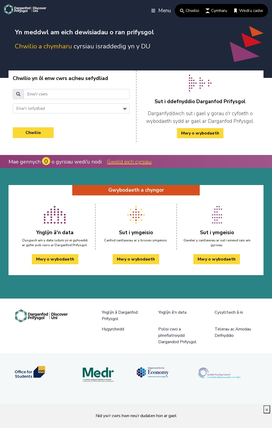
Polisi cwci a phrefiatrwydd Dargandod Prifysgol (177, 335)
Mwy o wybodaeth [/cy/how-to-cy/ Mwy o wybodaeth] (200, 133)
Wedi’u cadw (248, 11)
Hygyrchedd (113, 329)
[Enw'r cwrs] (77, 94)
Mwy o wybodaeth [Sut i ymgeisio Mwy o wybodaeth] (136, 259)
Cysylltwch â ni (229, 312)
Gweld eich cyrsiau (129, 161)
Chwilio (189, 11)
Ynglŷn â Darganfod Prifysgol (120, 315)
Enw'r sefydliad (30, 108)
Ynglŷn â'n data (172, 312)
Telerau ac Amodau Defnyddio (233, 332)
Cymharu (216, 11)
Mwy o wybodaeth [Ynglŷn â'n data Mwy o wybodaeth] (55, 259)
